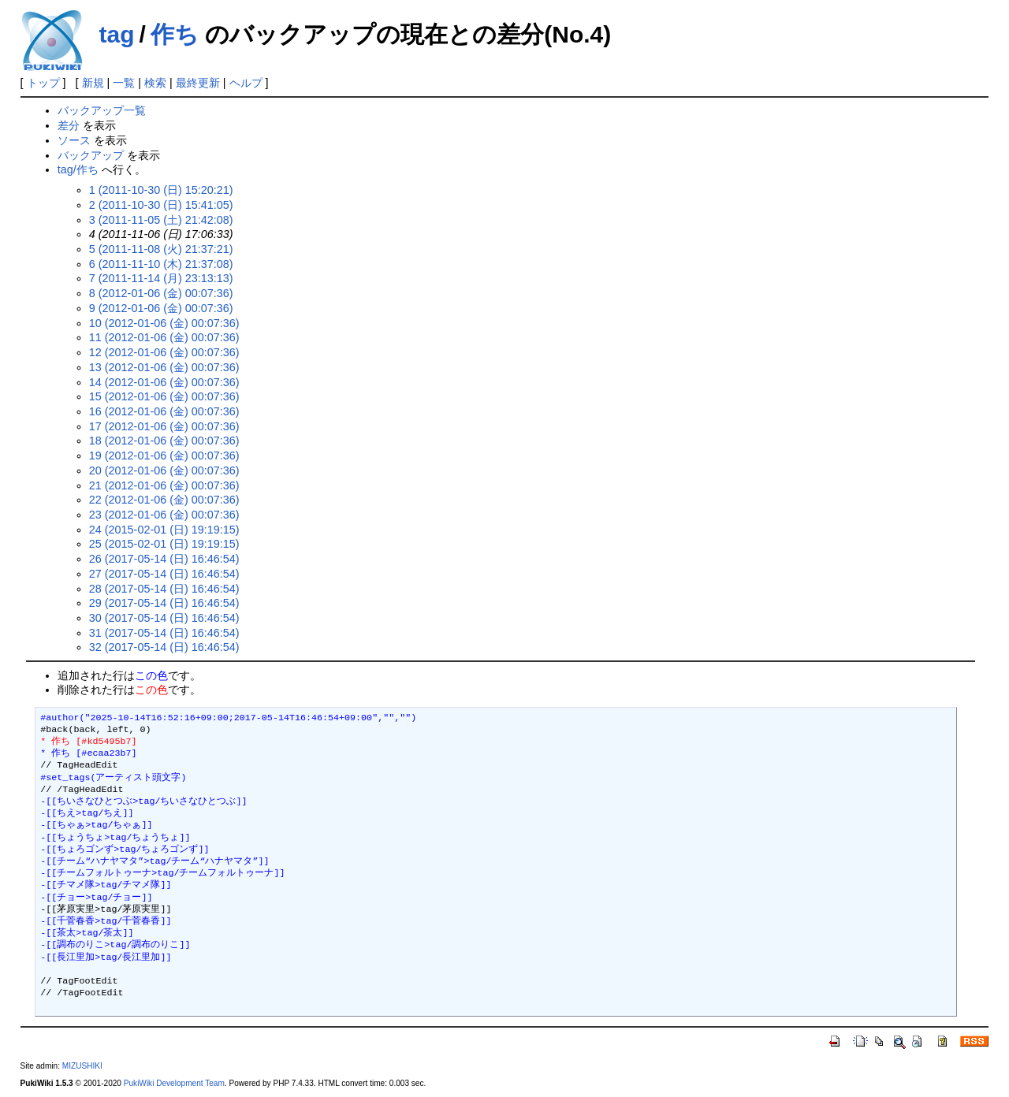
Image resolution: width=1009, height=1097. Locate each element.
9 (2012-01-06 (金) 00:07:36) (161, 308)
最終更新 (198, 82)
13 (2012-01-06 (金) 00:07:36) (164, 367)
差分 (69, 125)
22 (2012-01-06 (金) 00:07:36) (164, 499)
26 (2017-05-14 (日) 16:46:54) (164, 558)
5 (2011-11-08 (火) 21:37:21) (161, 249)
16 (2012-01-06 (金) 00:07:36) (164, 411)
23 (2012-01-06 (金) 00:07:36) (164, 514)
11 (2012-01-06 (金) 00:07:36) (164, 337)
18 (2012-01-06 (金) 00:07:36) (164, 440)
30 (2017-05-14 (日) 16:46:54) (164, 618)
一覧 (124, 82)
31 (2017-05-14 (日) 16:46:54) (164, 633)
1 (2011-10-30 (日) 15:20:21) (161, 190)
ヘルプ (245, 82)
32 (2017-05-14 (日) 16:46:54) (164, 647)
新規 (93, 82)
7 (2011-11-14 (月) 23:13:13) (161, 278)
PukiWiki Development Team (174, 1083)
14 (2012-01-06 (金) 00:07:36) (164, 382)
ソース (74, 140)
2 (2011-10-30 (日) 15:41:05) (161, 205)
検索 (155, 82)
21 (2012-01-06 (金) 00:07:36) (164, 485)
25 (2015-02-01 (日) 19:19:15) (164, 543)
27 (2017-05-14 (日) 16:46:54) (164, 573)
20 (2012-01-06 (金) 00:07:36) (164, 470)
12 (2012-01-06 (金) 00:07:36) (164, 352)
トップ (43, 82)
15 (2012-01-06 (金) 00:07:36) (164, 396)
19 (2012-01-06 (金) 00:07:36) (164, 455)
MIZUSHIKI (82, 1066)
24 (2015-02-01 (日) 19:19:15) (164, 529)
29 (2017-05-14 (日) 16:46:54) (164, 603)
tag (117, 34)
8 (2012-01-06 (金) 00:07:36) (161, 293)
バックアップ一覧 (102, 110)
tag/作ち (78, 169)
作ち (175, 34)
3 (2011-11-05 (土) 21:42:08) (161, 220)
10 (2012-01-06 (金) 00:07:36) (164, 323)
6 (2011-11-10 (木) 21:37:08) (161, 264)
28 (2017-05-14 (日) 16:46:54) (164, 588)
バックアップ (91, 155)
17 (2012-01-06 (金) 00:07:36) (164, 426)
